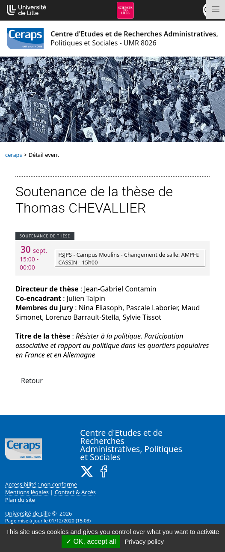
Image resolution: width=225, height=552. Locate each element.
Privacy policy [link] (144, 541)
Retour (32, 380)
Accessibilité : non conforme (41, 484)
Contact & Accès (75, 492)
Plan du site (20, 500)
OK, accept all (91, 541)
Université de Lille (27, 513)
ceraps (13, 155)
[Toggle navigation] (215, 9)
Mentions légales (27, 492)
